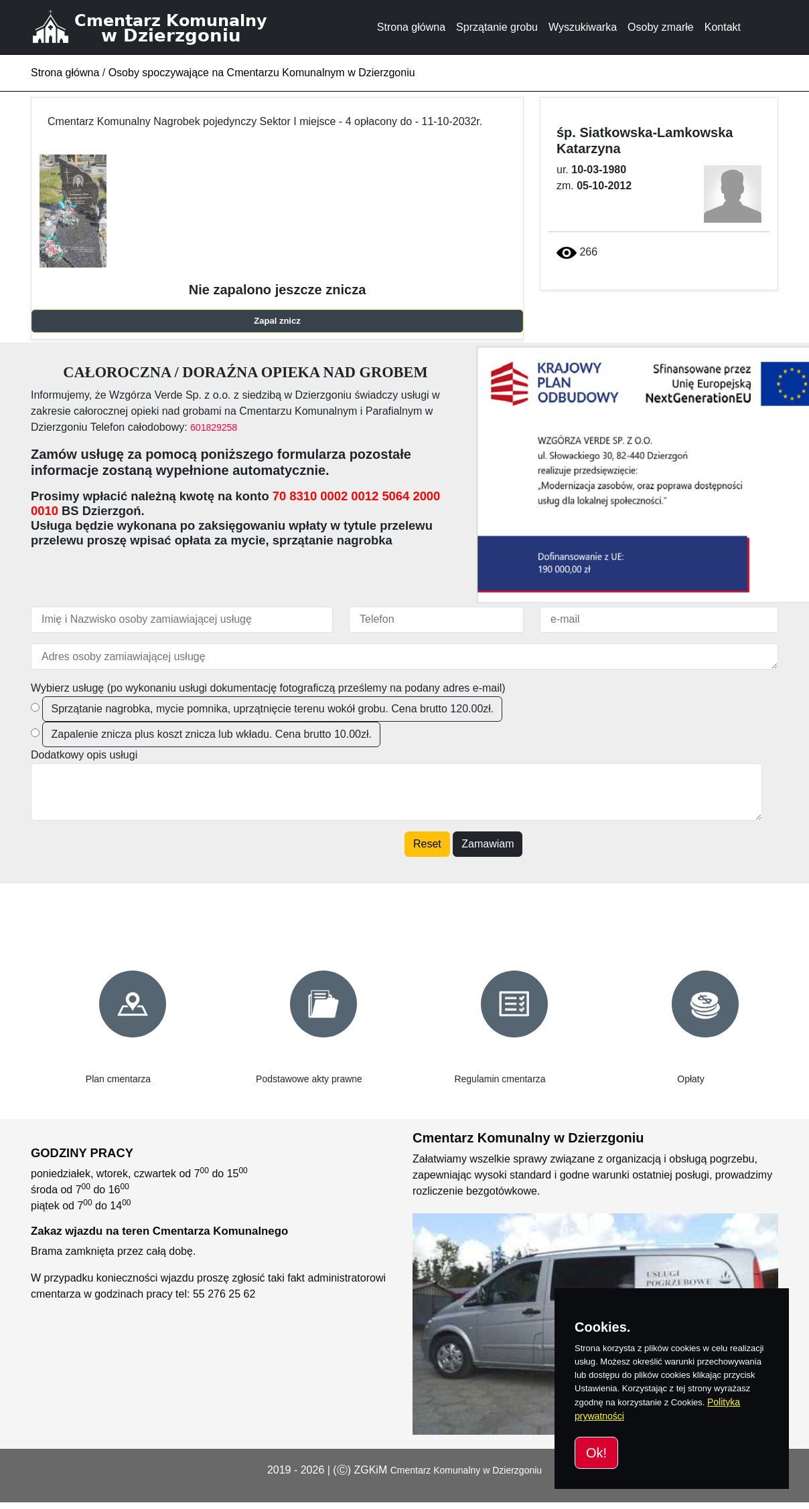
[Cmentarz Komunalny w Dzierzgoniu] (166, 27)
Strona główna (411, 27)
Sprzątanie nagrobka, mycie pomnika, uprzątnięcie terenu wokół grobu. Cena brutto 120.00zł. (272, 708)
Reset (427, 843)
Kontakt (723, 27)
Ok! (596, 1452)
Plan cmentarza (118, 1079)
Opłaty (690, 1079)
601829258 (213, 427)
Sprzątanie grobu (497, 27)
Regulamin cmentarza (499, 1079)
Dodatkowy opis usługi (84, 755)
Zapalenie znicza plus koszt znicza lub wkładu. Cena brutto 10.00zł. (211, 734)
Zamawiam (487, 843)
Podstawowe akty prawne (309, 1079)
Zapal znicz (277, 321)
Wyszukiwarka (582, 27)
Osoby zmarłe (661, 27)
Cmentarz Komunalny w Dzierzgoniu (466, 1470)
